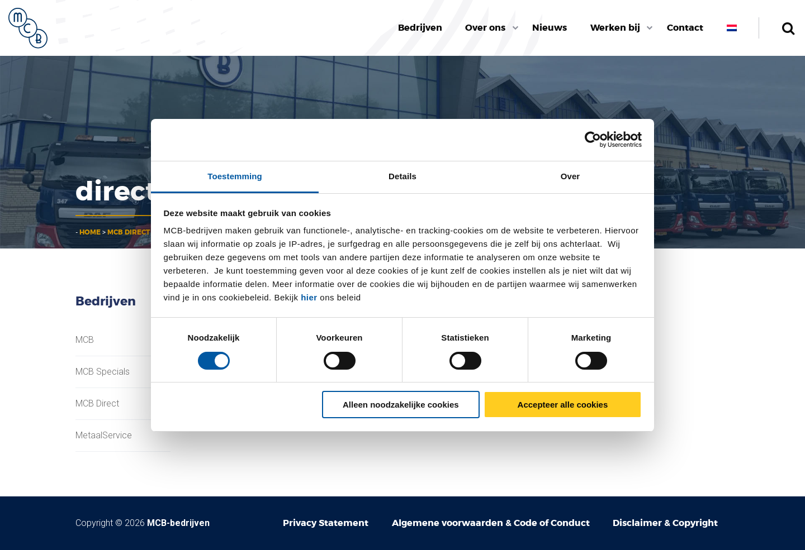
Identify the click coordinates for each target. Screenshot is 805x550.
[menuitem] (420, 28)
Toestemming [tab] (234, 176)
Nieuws (549, 28)
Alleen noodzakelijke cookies (401, 404)
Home (90, 232)
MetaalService (103, 435)
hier (309, 297)
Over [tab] (570, 176)
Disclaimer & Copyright (665, 523)
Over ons (485, 28)
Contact (685, 28)
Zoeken (788, 28)
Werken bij (615, 28)
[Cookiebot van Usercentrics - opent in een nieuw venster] (593, 139)
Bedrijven (420, 28)
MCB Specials (102, 371)
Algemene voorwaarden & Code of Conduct (491, 523)
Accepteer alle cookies (563, 404)
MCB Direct (128, 232)
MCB (84, 340)
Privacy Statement (325, 523)
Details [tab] (402, 176)
